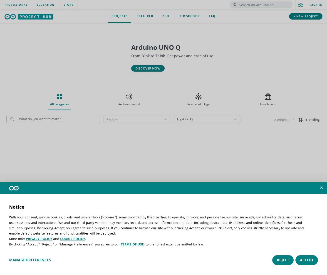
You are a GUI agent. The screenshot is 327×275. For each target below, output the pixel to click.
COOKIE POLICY (72, 239)
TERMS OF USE (132, 244)
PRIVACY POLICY (39, 239)
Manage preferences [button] (30, 260)
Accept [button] (306, 260)
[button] (321, 187)
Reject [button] (283, 260)
